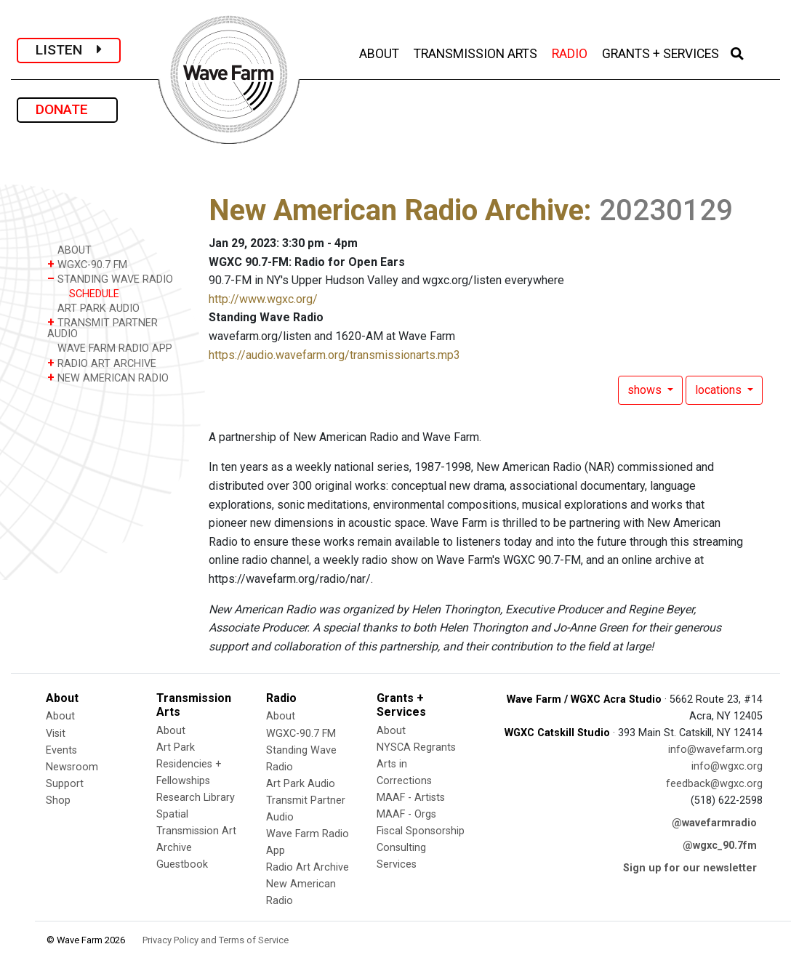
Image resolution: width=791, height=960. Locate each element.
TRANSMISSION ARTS (477, 52)
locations (719, 390)
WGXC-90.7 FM (87, 264)
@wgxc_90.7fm (720, 845)
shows (645, 390)
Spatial (172, 814)
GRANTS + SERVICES (662, 52)
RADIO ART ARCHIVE (101, 363)
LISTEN (69, 49)
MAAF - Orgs (406, 814)
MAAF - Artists (411, 797)
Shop (58, 800)
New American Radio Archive (396, 210)
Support (65, 784)
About (60, 716)
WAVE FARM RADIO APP (109, 348)
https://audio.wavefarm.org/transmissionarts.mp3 (334, 355)
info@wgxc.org (727, 766)
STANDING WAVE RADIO (110, 279)
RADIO (571, 52)
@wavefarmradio (714, 823)
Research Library (195, 797)
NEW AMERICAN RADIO (108, 377)
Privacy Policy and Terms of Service (215, 940)
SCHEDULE (94, 294)
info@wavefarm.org (715, 749)
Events (61, 750)
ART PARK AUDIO (93, 308)
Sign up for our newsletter (690, 868)
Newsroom (72, 767)
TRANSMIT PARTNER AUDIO (102, 327)
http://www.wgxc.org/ (263, 299)
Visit (55, 733)
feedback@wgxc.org (714, 784)
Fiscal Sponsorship (421, 831)
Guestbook (182, 864)
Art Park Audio (300, 784)
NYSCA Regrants (416, 747)
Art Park (175, 747)
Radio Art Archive (307, 867)
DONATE (67, 109)
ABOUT (380, 52)
